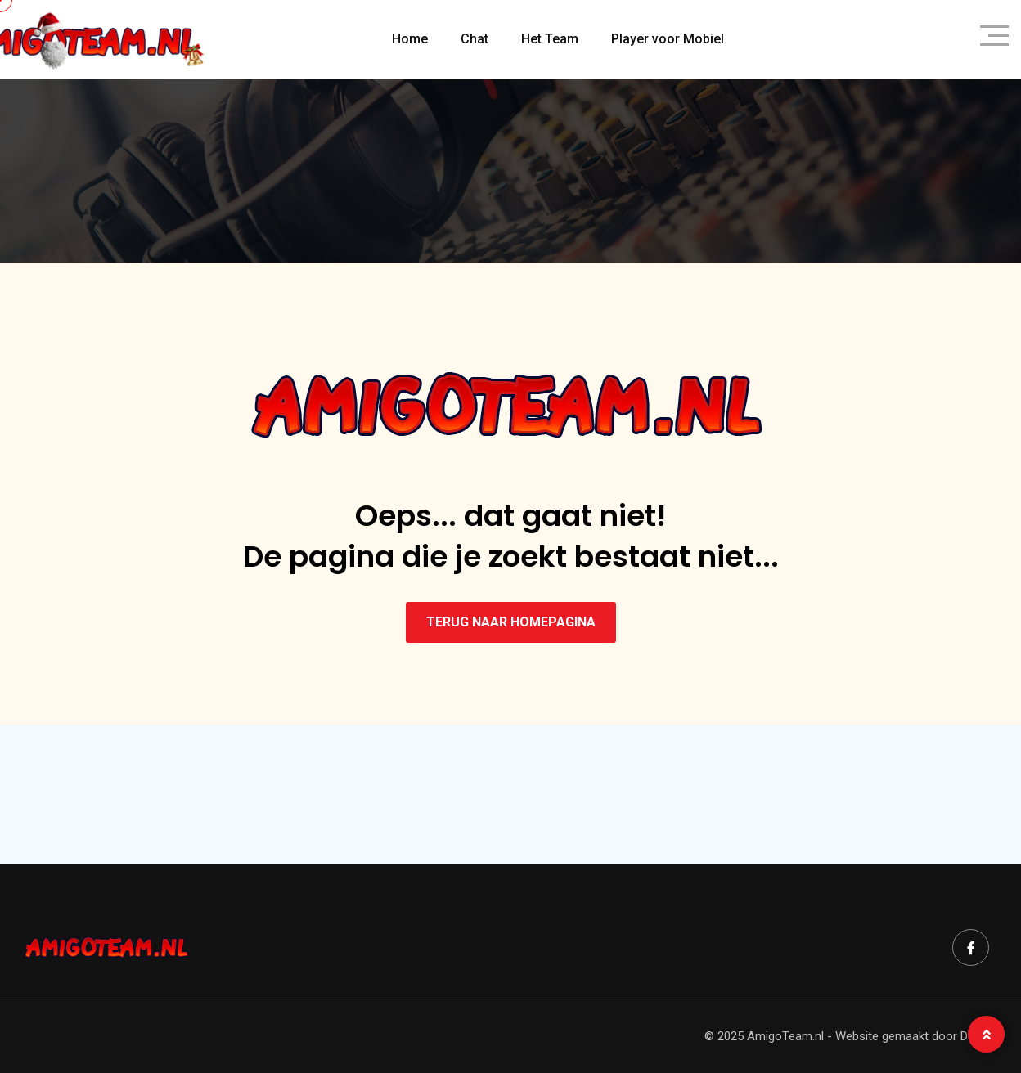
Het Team (549, 39)
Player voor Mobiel (667, 39)
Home (410, 39)
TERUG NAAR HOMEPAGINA (511, 622)
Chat (474, 39)
